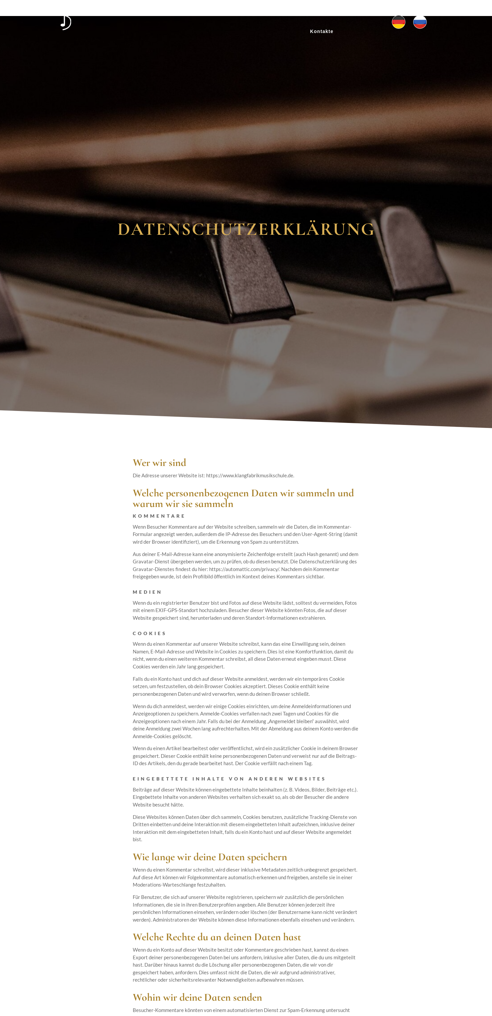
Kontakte (322, 31)
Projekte (249, 12)
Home (187, 12)
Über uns (216, 12)
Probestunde (313, 12)
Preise (278, 12)
